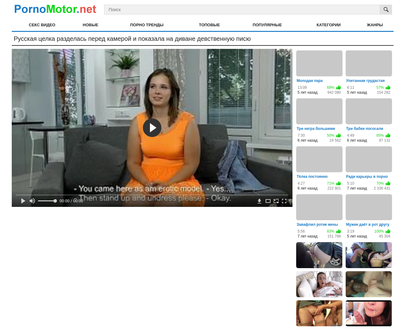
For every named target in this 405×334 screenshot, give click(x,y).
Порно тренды (147, 25)
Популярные (267, 25)
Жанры (375, 25)
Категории (329, 25)
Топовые (209, 25)
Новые (90, 25)
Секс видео (42, 25)
